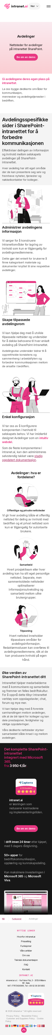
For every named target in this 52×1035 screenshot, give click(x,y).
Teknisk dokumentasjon (26, 960)
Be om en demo (26, 57)
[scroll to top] (24, 1030)
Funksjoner (25, 946)
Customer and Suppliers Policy (20, 1018)
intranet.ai (20, 6)
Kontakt (26, 969)
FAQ (26, 964)
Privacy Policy (12, 1016)
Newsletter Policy (30, 1016)
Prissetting (26, 941)
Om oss (26, 955)
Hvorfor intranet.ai (26, 936)
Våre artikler (26, 950)
